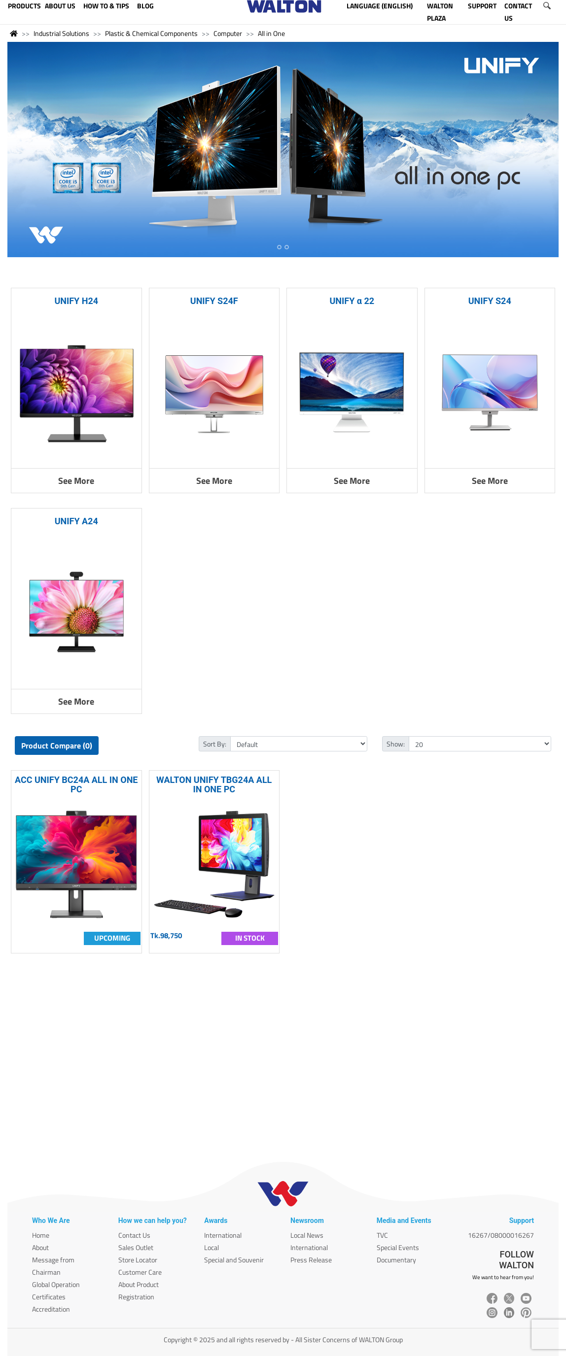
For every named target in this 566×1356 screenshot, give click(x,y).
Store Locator (137, 1259)
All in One (271, 33)
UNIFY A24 (76, 521)
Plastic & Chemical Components (151, 33)
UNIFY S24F (214, 301)
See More (76, 480)
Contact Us (134, 1235)
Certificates (49, 1296)
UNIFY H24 (76, 301)
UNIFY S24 (489, 301)
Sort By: (214, 744)
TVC (382, 1235)
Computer (227, 33)
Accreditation (51, 1309)
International (223, 1235)
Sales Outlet (135, 1247)
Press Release (311, 1259)
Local (211, 1247)
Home (40, 1235)
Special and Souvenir (234, 1259)
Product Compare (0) (56, 745)
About (40, 1247)
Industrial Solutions (61, 33)
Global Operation (56, 1284)
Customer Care (140, 1272)
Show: (396, 744)
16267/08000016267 (501, 1235)
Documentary (396, 1259)
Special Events (398, 1247)
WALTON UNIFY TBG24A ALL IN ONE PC (214, 784)
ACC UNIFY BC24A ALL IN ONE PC (76, 784)
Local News (306, 1235)
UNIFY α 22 (351, 301)
